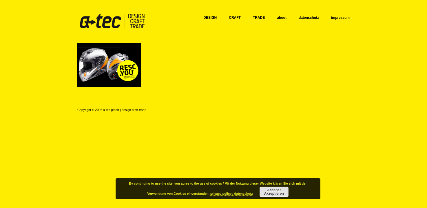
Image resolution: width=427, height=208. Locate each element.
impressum (340, 17)
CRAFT (235, 17)
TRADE (259, 17)
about (282, 17)
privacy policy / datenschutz (231, 193)
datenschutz (309, 17)
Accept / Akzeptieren (274, 192)
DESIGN (210, 17)
